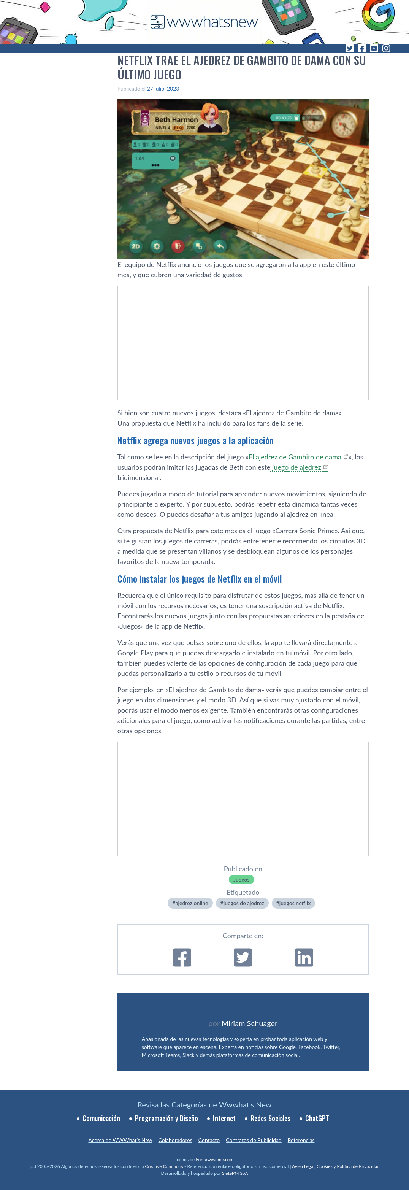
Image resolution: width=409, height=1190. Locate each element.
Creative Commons (164, 1166)
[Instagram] (386, 48)
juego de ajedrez (295, 467)
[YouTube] (374, 48)
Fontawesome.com (214, 1159)
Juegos (241, 879)
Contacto (209, 1140)
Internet (224, 1118)
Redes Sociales (270, 1118)
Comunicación (101, 1118)
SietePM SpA (235, 1173)
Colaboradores (175, 1140)
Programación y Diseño (166, 1118)
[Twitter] (349, 48)
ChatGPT (317, 1118)
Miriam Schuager (249, 1023)
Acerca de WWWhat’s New (120, 1140)
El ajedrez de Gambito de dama (295, 457)
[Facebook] (361, 48)
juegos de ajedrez (244, 903)
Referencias (301, 1140)
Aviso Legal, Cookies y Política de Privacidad (336, 1166)
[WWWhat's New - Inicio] (204, 22)
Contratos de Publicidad (253, 1140)
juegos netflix (295, 903)
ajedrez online (191, 903)
